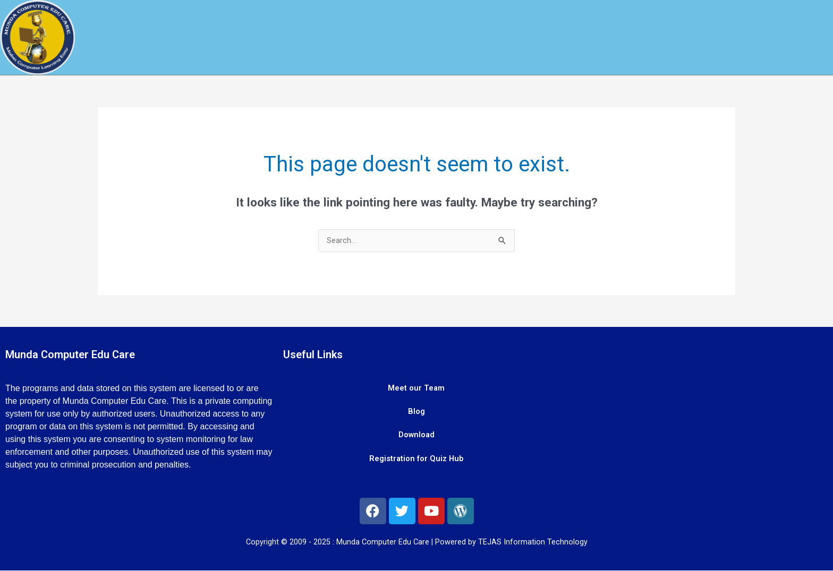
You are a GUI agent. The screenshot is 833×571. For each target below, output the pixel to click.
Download (416, 437)
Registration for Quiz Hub (416, 460)
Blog (416, 413)
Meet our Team (416, 389)
